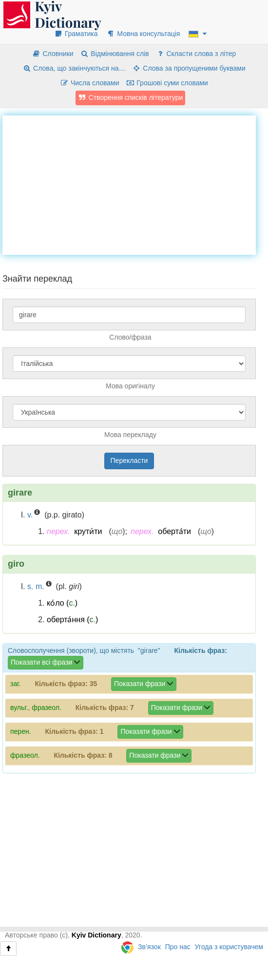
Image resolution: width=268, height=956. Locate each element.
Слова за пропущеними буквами (188, 68)
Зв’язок (149, 947)
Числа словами (89, 83)
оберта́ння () (72, 619)
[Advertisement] (135, 183)
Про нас (178, 947)
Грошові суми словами (167, 83)
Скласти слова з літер (196, 53)
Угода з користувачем (229, 947)
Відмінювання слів (114, 53)
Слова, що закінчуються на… (73, 68)
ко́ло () (62, 603)
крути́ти (88, 531)
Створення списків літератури (130, 97)
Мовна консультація (143, 34)
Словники (53, 53)
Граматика (76, 34)
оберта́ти (174, 531)
